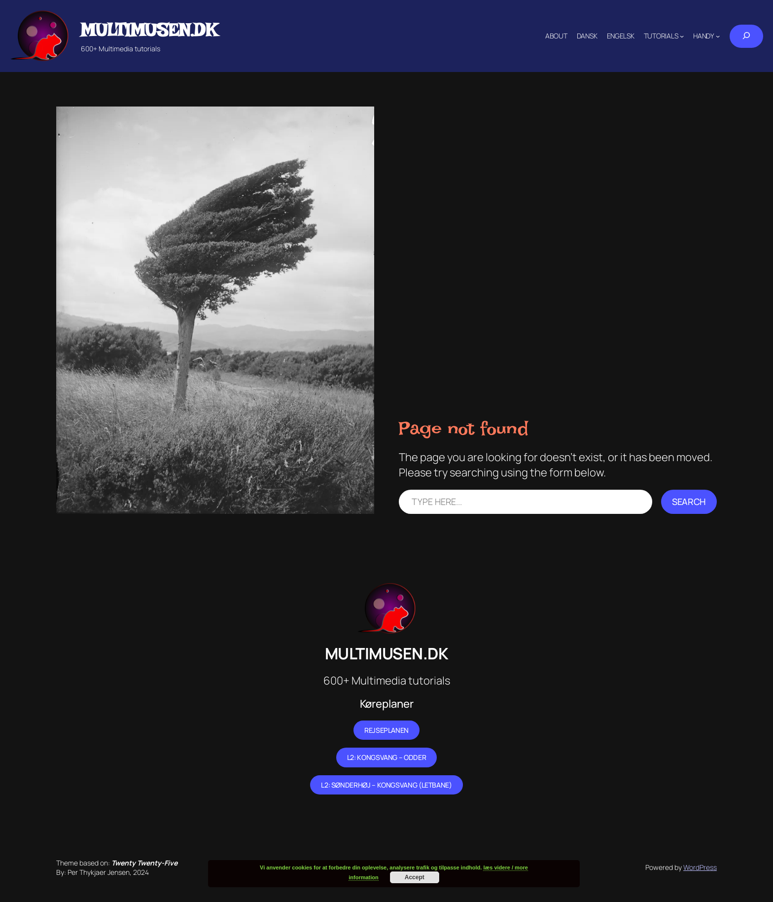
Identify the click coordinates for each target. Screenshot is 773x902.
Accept (414, 877)
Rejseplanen (386, 730)
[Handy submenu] (718, 36)
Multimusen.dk (149, 30)
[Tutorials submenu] (682, 36)
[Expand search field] (746, 36)
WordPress (700, 867)
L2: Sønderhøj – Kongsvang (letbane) (386, 785)
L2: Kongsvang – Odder (386, 757)
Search (689, 501)
